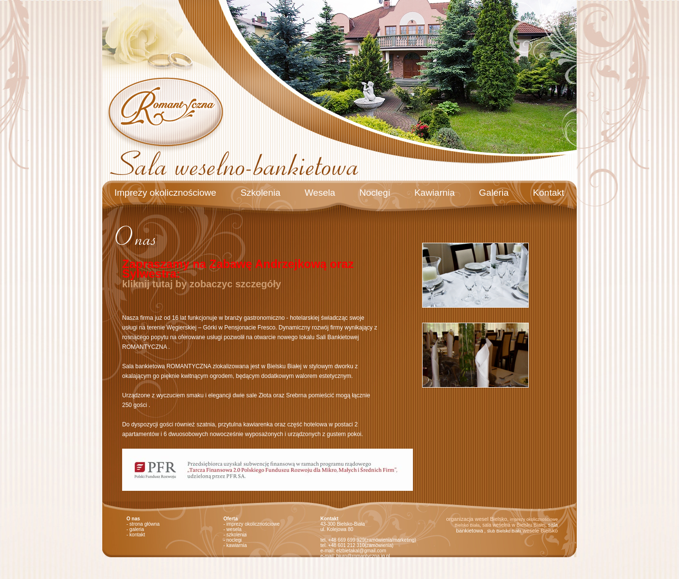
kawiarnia (236, 545)
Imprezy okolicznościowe (165, 193)
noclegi (234, 540)
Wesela (320, 193)
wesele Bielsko (540, 530)
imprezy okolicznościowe (253, 524)
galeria (136, 529)
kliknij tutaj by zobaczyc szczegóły (201, 284)
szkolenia (236, 534)
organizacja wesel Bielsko (476, 519)
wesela (233, 529)
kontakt (137, 534)
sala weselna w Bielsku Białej (513, 525)
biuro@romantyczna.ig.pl (363, 556)
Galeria (493, 193)
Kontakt (548, 193)
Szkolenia (260, 193)
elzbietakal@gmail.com (361, 550)
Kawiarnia (434, 193)
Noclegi (375, 193)
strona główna (144, 524)
